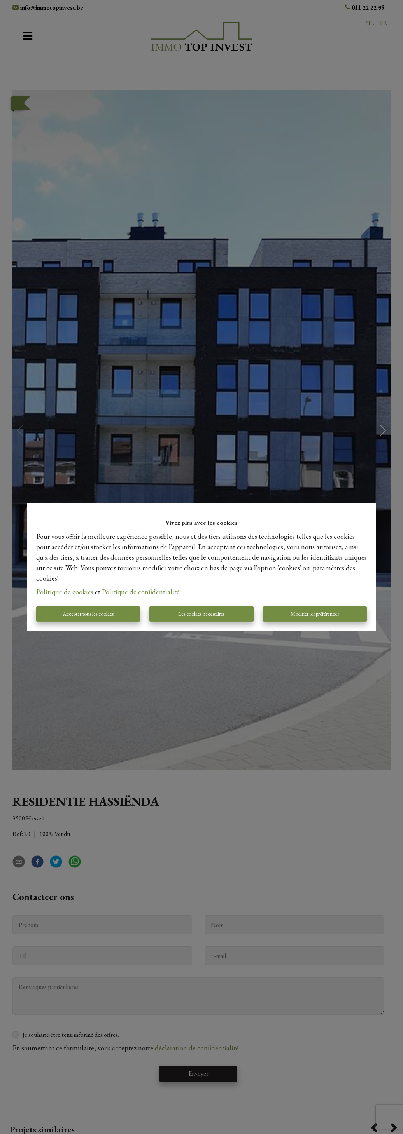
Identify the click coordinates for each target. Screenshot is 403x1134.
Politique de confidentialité (141, 591)
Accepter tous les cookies (88, 613)
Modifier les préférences (315, 613)
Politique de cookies (64, 591)
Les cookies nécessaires (201, 613)
